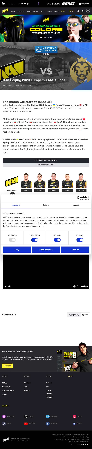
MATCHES (6, 387)
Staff (47, 386)
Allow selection (45, 249)
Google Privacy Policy (81, 441)
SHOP (70, 376)
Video (26, 386)
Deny (17, 249)
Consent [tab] (16, 205)
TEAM (4, 395)
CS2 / (5, 85)
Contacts (49, 393)
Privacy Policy (58, 439)
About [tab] (76, 205)
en (83, 11)
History (48, 390)
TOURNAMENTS (8, 391)
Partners (49, 383)
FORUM (5, 406)
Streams (27, 390)
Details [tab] (46, 205)
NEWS (4, 383)
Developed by (80, 444)
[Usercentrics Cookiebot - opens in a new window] (78, 198)
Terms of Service (70, 439)
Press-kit (49, 397)
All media (27, 383)
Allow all (75, 249)
